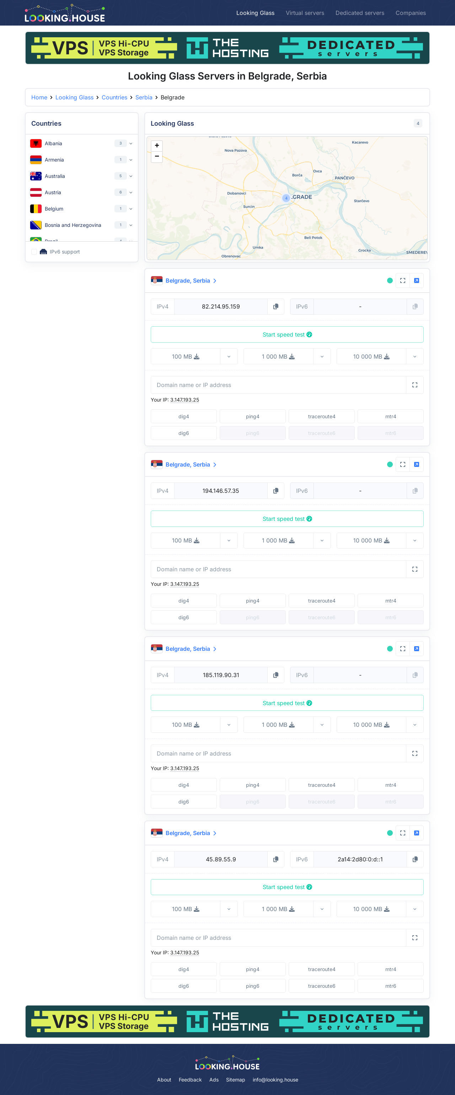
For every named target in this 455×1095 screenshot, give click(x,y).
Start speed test (287, 334)
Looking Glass (255, 12)
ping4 (252, 416)
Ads (214, 1080)
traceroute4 (322, 416)
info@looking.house (275, 1080)
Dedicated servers (360, 12)
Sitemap (235, 1080)
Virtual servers (305, 12)
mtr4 (390, 416)
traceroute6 (322, 986)
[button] (286, 198)
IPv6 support (60, 251)
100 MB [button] (185, 356)
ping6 (252, 986)
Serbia (143, 97)
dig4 (183, 416)
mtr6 (390, 986)
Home (39, 97)
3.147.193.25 (184, 400)
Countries (114, 97)
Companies (411, 12)
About (164, 1080)
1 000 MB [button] (278, 356)
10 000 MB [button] (371, 356)
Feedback (190, 1080)
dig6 (183, 433)
